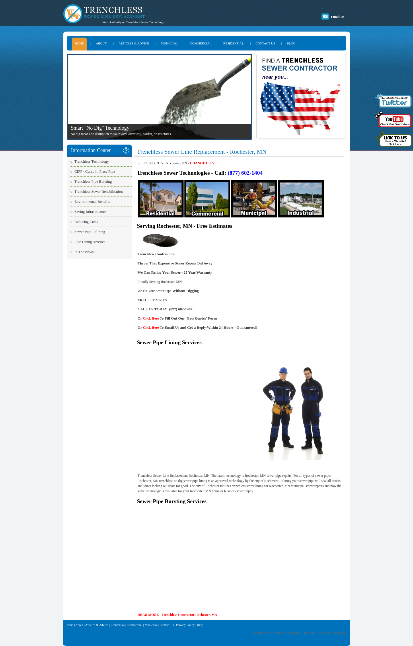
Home (69, 624)
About (79, 624)
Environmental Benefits (92, 201)
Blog (200, 624)
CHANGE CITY (202, 163)
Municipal (151, 624)
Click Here (151, 318)
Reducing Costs (86, 221)
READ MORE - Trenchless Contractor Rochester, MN (177, 615)
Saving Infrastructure (90, 211)
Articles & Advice (96, 624)
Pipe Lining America (90, 242)
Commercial (134, 624)
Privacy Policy (185, 624)
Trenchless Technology (92, 161)
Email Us (337, 17)
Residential (117, 624)
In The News (84, 252)
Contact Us (167, 624)
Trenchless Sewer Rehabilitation (99, 191)
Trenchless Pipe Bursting (93, 181)
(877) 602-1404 (245, 173)
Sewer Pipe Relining (90, 231)
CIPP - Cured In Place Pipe (95, 171)
